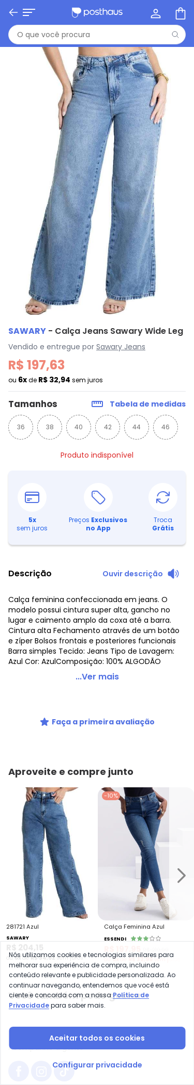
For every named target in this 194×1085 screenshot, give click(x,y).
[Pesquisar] (175, 34)
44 (136, 427)
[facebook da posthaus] (18, 801)
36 (21, 427)
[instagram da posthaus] (41, 801)
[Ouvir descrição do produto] (141, 573)
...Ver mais (97, 677)
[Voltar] (13, 12)
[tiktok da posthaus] (64, 801)
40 (78, 427)
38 (50, 427)
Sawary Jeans (120, 347)
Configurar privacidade (97, 1065)
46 (165, 427)
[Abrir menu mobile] (29, 12)
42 (108, 427)
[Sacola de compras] (179, 12)
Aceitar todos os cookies (97, 1038)
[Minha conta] (154, 12)
